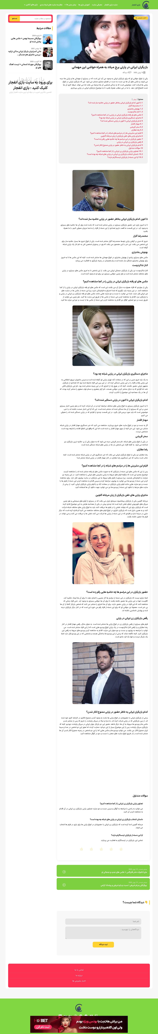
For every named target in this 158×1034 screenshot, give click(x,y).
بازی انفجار (136, 4)
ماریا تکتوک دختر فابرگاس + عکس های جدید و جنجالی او (124, 872)
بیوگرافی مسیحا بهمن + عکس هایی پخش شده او (26, 40)
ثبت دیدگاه (103, 944)
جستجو (14, 18)
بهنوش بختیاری (140, 252)
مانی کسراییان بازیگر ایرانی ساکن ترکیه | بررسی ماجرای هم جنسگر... (24, 53)
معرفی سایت (97, 4)
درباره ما (79, 975)
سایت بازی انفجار (111, 4)
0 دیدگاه (127, 72)
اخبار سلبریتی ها (141, 18)
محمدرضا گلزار (140, 236)
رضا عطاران (142, 449)
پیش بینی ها (71, 4)
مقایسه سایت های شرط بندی (51, 4)
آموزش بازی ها (84, 4)
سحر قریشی (141, 436)
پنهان (135, 99)
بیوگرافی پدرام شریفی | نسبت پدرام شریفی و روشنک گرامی (124, 885)
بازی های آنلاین (32, 4)
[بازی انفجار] (146, 5)
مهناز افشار (142, 420)
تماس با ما (79, 969)
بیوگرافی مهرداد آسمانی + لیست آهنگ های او (25, 66)
